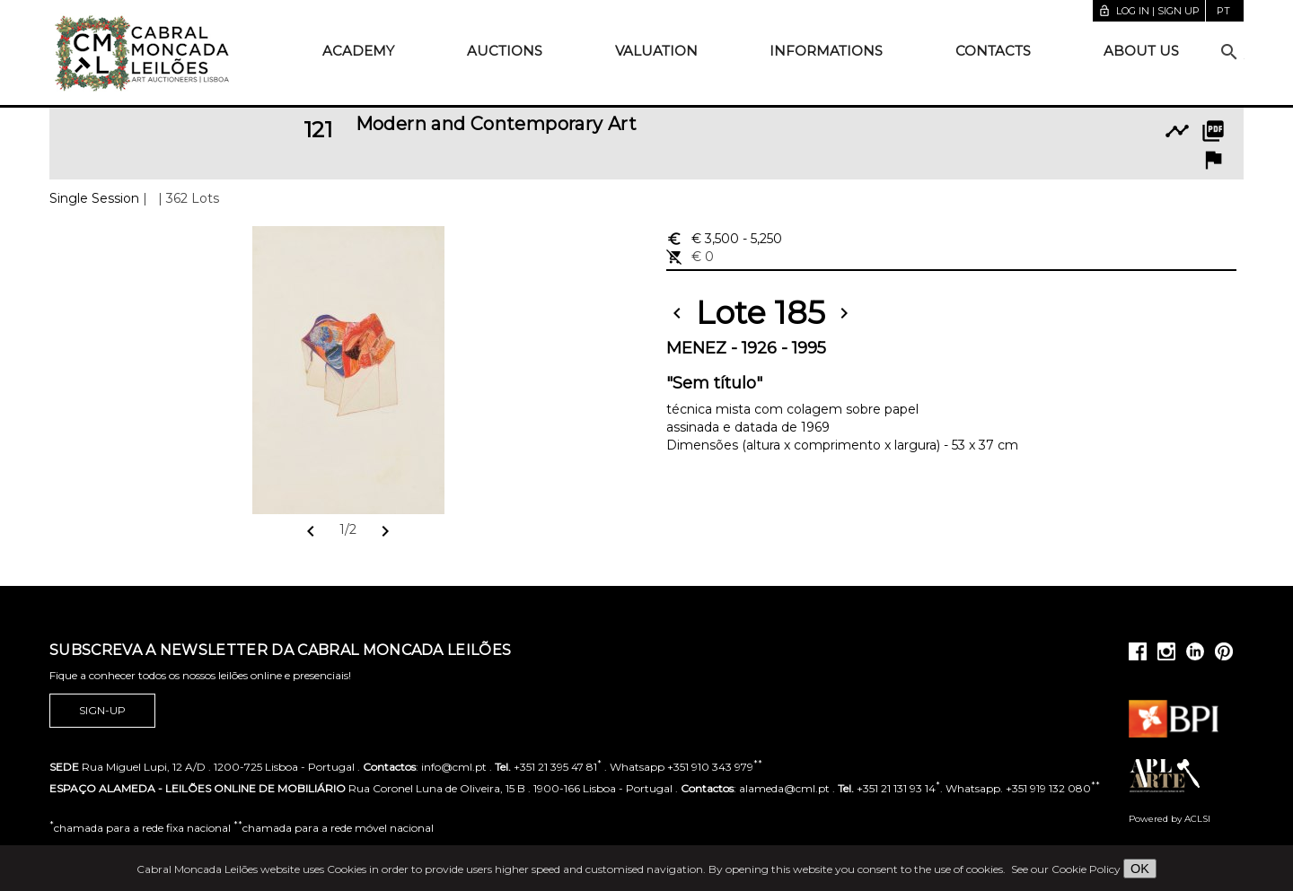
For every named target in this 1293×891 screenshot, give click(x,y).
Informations (826, 50)
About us (1141, 50)
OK (1139, 868)
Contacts (993, 50)
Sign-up (102, 710)
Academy (358, 50)
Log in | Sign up (1149, 10)
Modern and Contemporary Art (497, 124)
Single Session (94, 198)
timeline (1177, 131)
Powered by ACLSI (1169, 819)
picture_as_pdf (1213, 131)
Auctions (504, 50)
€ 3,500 (724, 239)
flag (1213, 159)
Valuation (656, 50)
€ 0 (690, 257)
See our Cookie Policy (1066, 869)
